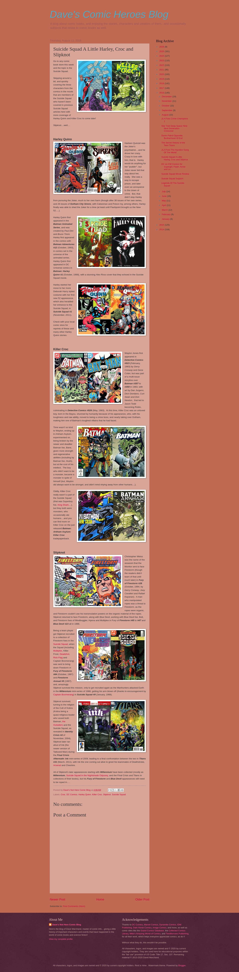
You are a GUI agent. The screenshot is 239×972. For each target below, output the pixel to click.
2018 (162, 83)
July (164, 191)
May (164, 200)
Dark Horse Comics (142, 927)
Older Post (142, 899)
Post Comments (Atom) (74, 906)
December (167, 96)
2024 (162, 56)
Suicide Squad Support (172, 178)
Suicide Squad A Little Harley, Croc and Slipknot (174, 158)
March (165, 210)
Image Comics (159, 927)
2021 (162, 69)
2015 (162, 225)
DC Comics (71, 794)
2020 (162, 74)
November (167, 101)
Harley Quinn (85, 794)
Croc (63, 794)
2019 (162, 79)
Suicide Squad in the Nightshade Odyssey (87, 775)
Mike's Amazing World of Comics (145, 933)
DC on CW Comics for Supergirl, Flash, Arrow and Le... (173, 166)
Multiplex (57, 650)
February (166, 214)
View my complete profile (61, 939)
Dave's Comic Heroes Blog (109, 14)
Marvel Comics (151, 924)
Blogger (182, 965)
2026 (162, 46)
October (166, 105)
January (166, 219)
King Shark (63, 505)
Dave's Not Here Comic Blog (66, 924)
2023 (162, 60)
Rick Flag (58, 657)
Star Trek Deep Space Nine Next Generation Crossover (174, 128)
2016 (162, 92)
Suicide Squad (60, 644)
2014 (162, 229)
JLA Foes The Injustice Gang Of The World (175, 151)
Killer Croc (97, 794)
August (165, 115)
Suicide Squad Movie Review (175, 174)
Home (100, 899)
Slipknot (107, 794)
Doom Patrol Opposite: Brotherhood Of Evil (172, 136)
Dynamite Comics (167, 924)
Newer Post (57, 899)
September (167, 110)
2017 (162, 88)
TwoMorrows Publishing (177, 933)
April (164, 205)
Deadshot (64, 654)
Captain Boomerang (63, 694)
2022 (162, 65)
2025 (162, 51)
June (164, 196)
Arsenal (57, 765)
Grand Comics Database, (153, 930)
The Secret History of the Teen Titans (173, 143)
